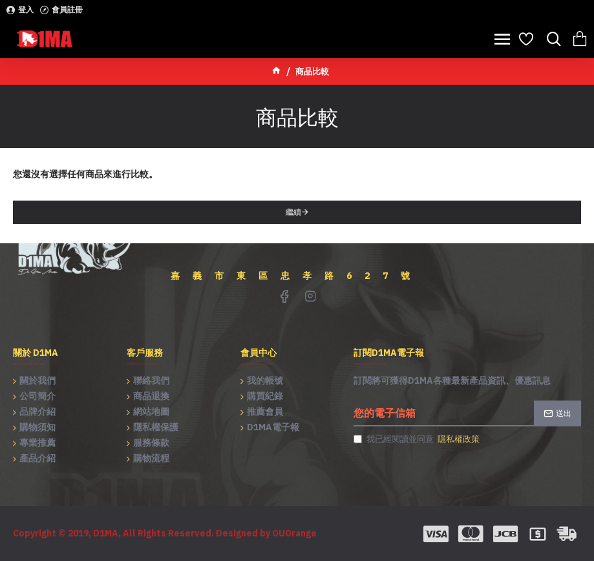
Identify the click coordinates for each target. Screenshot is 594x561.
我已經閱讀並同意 (418, 439)
